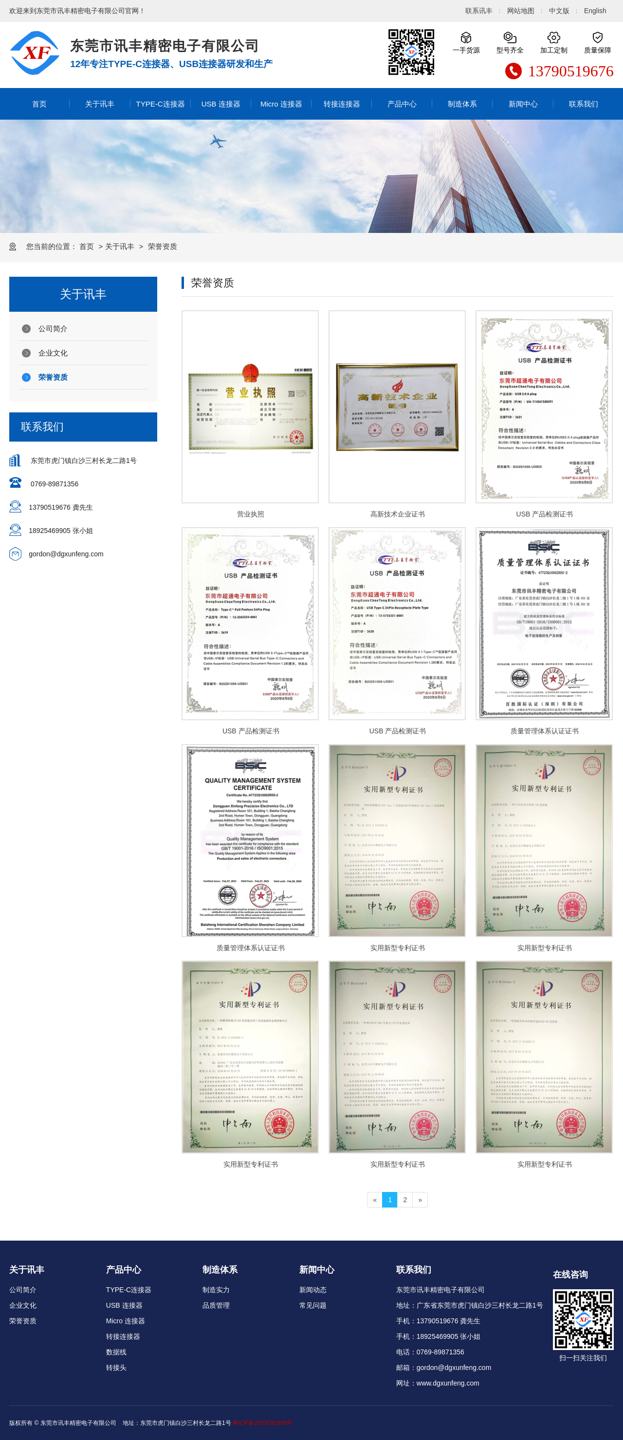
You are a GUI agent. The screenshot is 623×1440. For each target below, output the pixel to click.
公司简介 (53, 328)
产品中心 (402, 104)
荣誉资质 (53, 377)
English (595, 11)
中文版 (559, 11)
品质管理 (216, 1305)
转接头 (116, 1367)
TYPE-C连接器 (160, 104)
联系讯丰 (479, 11)
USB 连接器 (221, 104)
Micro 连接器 (281, 104)
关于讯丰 (99, 104)
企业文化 (53, 353)
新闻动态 (313, 1290)
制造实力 (216, 1290)
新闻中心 (523, 104)
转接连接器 (342, 104)
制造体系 (462, 104)
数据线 (116, 1352)
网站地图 (520, 11)
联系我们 (583, 104)
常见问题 (313, 1305)
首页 (39, 104)
